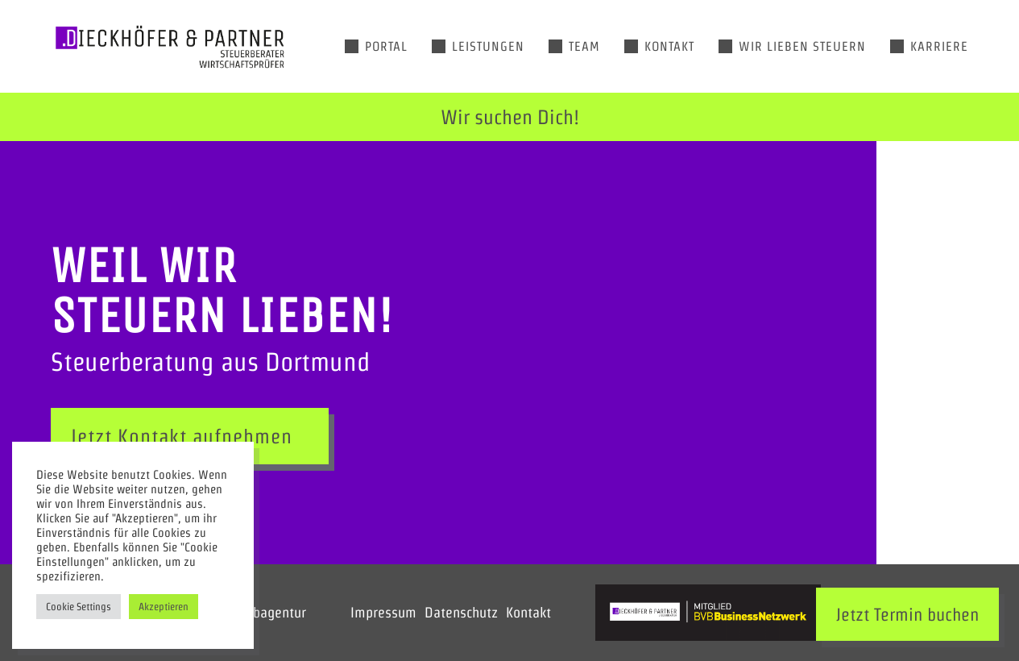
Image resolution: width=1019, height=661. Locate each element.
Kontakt (528, 612)
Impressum (383, 612)
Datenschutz (461, 612)
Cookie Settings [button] (78, 607)
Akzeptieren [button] (163, 607)
